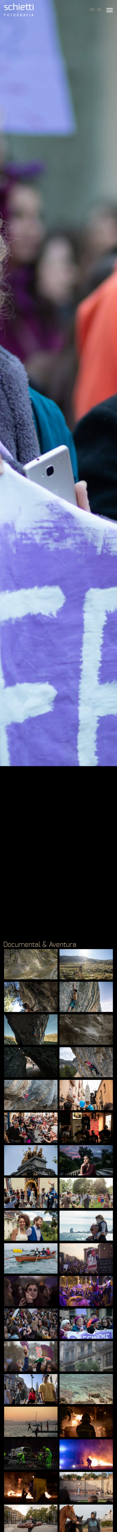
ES (99, 10)
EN (92, 10)
